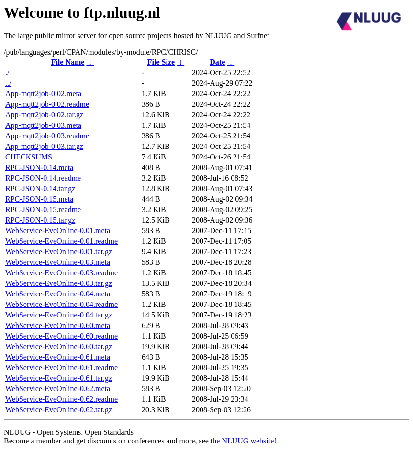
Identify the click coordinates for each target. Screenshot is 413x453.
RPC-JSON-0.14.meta (39, 167)
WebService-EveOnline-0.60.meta (57, 325)
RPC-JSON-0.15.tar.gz (40, 220)
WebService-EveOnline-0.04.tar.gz (58, 315)
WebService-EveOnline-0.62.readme (61, 399)
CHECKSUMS (28, 157)
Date (217, 62)
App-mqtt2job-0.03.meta (43, 125)
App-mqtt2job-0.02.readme (47, 104)
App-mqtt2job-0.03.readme (47, 136)
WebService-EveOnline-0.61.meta (57, 357)
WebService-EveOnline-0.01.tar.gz (58, 252)
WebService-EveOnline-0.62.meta (57, 389)
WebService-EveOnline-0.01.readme (61, 241)
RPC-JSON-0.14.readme (43, 178)
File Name (68, 62)
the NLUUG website (242, 441)
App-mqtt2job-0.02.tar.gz (44, 115)
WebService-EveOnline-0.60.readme (61, 336)
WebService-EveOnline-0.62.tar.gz (58, 410)
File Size (161, 62)
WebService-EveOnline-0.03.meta (57, 262)
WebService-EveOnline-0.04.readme (61, 304)
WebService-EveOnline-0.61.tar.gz (58, 378)
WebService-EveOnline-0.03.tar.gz (58, 283)
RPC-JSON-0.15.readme (43, 209)
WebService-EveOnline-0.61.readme (61, 367)
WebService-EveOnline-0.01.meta (57, 230)
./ (7, 72)
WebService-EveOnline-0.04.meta (57, 294)
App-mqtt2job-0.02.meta (43, 94)
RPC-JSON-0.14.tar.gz (40, 188)
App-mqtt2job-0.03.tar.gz (44, 146)
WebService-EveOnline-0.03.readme (61, 273)
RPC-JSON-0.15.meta (39, 199)
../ (8, 83)
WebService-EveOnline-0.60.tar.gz (58, 346)
